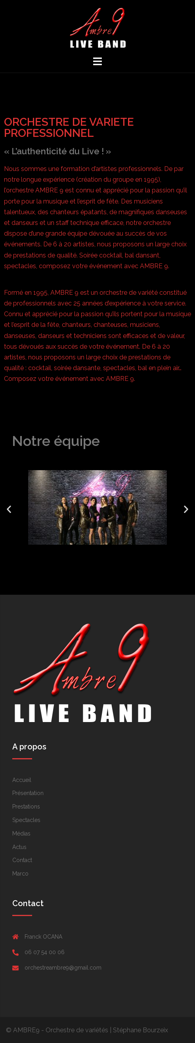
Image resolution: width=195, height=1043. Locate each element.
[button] (90, 553)
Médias (21, 833)
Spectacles (26, 820)
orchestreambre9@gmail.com (63, 967)
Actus (19, 847)
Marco (20, 873)
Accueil (21, 780)
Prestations (26, 806)
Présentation (28, 793)
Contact (22, 860)
